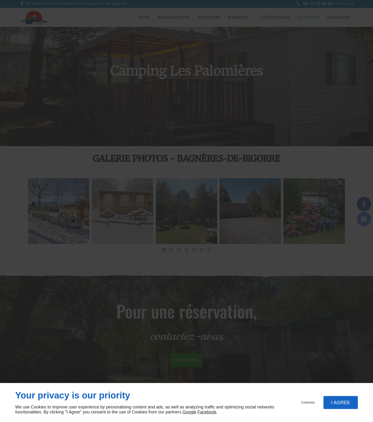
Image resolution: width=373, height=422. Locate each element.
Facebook (206, 412)
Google (189, 412)
